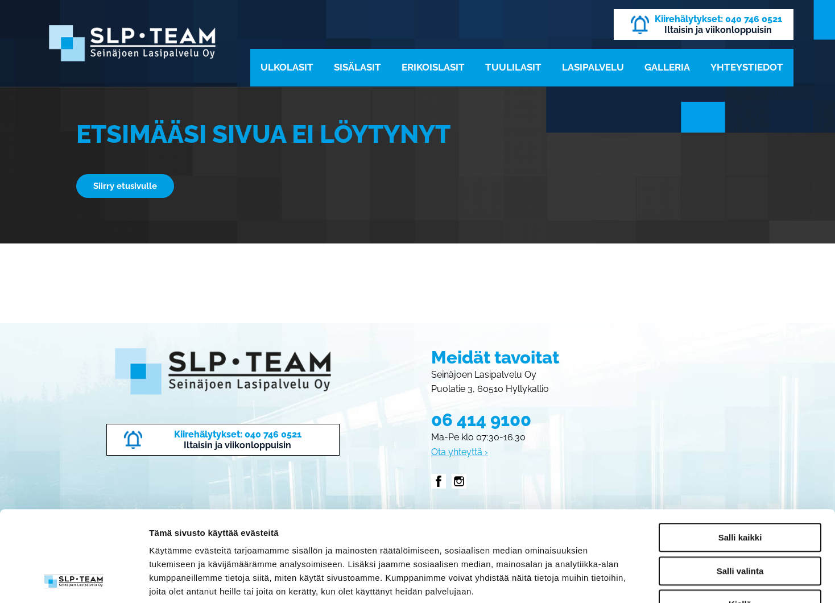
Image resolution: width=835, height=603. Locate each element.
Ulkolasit (287, 67)
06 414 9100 (481, 420)
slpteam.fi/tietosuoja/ (234, 534)
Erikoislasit (433, 67)
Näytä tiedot (608, 580)
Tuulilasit (513, 67)
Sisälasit (357, 67)
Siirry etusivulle (125, 186)
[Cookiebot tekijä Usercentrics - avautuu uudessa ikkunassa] (73, 580)
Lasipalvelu (593, 67)
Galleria (667, 67)
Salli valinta (740, 486)
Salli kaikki (740, 452)
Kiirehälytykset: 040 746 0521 (718, 19)
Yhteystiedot (746, 67)
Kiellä (740, 519)
